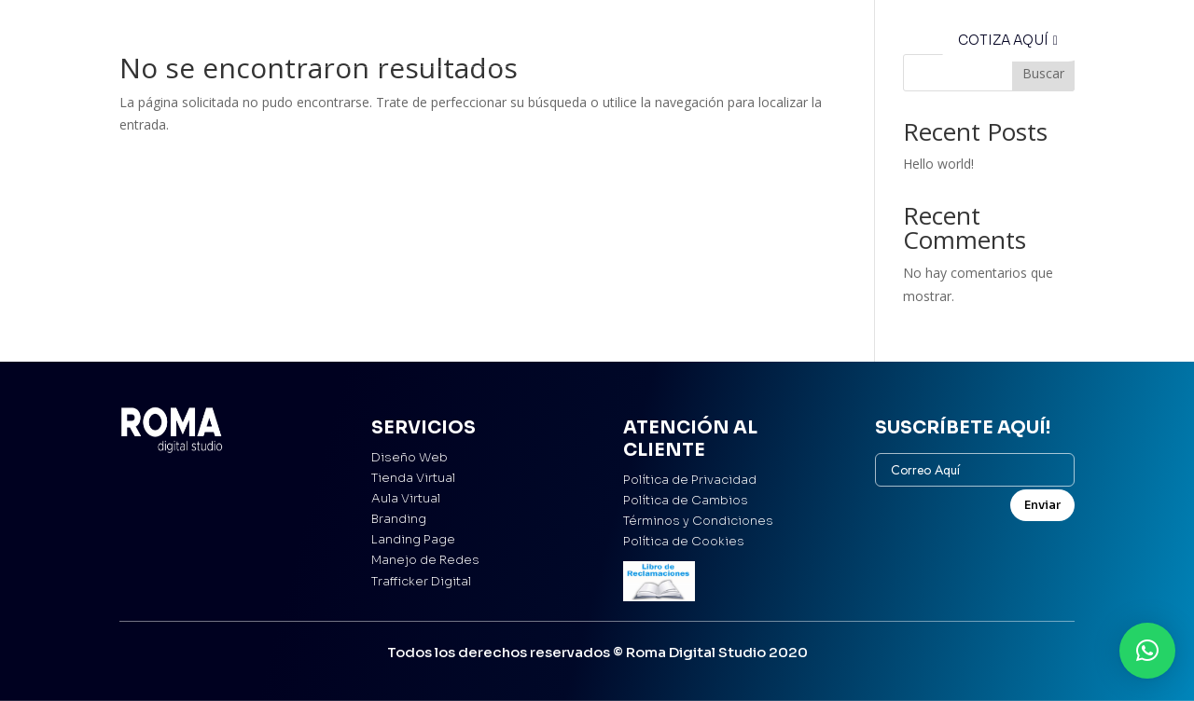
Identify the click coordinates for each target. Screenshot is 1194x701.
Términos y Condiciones (698, 521)
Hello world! (938, 163)
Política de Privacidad (690, 480)
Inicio (338, 43)
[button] (1147, 651)
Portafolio (499, 43)
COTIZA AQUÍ (1003, 40)
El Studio (585, 43)
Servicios (411, 43)
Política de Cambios (685, 500)
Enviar (1042, 505)
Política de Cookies (683, 541)
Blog (652, 43)
